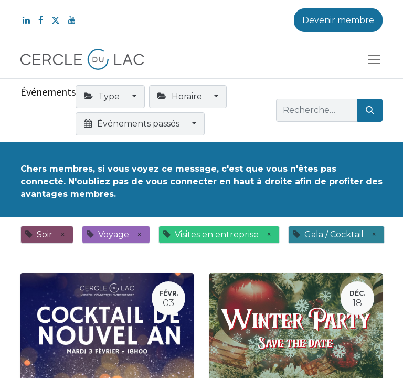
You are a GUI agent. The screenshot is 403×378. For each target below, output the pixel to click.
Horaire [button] (180, 96)
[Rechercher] (370, 110)
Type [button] (103, 96)
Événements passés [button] (133, 124)
